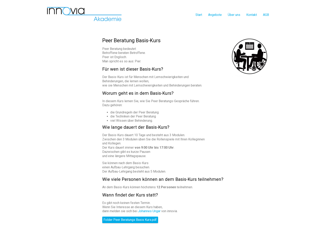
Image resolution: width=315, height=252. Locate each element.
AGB (266, 15)
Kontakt (251, 15)
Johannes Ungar (149, 211)
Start (198, 15)
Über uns (234, 15)
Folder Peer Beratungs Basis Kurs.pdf (130, 220)
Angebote (215, 15)
